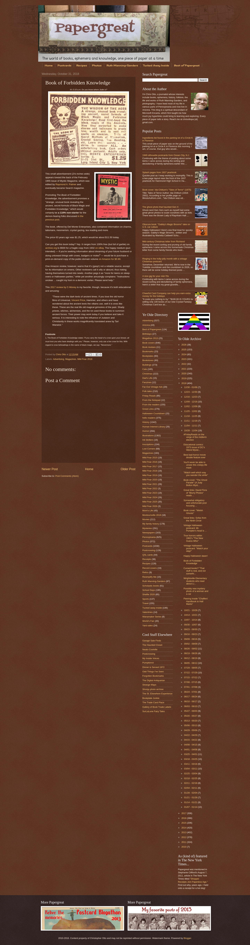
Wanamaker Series (151, 616)
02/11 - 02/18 (191, 783)
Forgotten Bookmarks (153, 676)
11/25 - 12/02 (191, 411)
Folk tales (147, 391)
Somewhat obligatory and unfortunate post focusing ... (195, 503)
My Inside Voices (150, 658)
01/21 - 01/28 (191, 797)
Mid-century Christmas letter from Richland (163, 241)
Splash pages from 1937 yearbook (159, 172)
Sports (145, 599)
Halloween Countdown (153, 413)
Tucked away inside (152, 607)
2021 (184, 369)
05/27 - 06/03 (191, 711)
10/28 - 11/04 (191, 430)
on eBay (99, 248)
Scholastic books (150, 585)
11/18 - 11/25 (191, 416)
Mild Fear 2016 (149, 462)
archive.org (51, 248)
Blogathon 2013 (150, 338)
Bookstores (147, 360)
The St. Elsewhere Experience (157, 693)
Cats (144, 369)
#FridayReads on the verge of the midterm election (195, 437)
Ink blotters (147, 440)
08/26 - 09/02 (191, 648)
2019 (184, 378)
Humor (145, 431)
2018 (184, 383)
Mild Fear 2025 (149, 501)
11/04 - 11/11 (191, 425)
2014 (184, 827)
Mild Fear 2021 (149, 484)
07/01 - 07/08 (191, 687)
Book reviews (149, 347)
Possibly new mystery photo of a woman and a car (196, 591)
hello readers (148, 417)
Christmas (147, 373)
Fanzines (146, 382)
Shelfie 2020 (148, 594)
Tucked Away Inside (156, 65)
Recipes (81, 65)
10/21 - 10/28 (191, 610)
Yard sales (147, 625)
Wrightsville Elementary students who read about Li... (195, 581)
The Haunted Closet (152, 645)
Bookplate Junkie (150, 698)
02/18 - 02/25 (191, 778)
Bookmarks (147, 351)
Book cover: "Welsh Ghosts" (193, 511)
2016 (184, 818)
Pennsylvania (149, 537)
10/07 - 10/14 (191, 619)
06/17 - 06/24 (191, 696)
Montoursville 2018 (151, 515)
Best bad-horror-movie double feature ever (195, 456)
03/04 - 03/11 (191, 768)
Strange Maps (149, 684)
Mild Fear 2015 (149, 457)
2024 (184, 354)
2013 (184, 832)
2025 (184, 349)
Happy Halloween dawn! (196, 556)
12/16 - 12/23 (191, 396)
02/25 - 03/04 (191, 773)
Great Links (148, 409)
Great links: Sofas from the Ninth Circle (195, 519)
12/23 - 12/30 (191, 392)
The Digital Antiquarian (153, 680)
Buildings (146, 365)
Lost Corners (148, 448)
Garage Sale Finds (151, 640)
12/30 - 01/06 (191, 387)
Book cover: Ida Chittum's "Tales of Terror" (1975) (166, 189)
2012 (184, 837)
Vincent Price (78, 300)
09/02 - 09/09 (191, 643)
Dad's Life (147, 378)
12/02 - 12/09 (191, 406)
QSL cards (147, 555)
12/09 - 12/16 (191, 401)
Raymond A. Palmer (66, 184)
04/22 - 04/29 (191, 735)
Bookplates (147, 356)
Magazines (70, 359)
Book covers (148, 342)
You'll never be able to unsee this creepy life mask (195, 465)
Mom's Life (147, 510)
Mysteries (147, 528)
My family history (150, 523)
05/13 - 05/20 (191, 720)
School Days (148, 590)
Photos (97, 65)
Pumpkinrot (148, 662)
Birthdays (147, 334)
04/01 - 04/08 (191, 749)
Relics (145, 572)
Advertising (58, 359)
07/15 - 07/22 (191, 677)
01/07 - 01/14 (191, 807)
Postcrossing (148, 550)
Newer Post (50, 469)
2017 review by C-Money (63, 287)
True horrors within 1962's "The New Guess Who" (193, 538)
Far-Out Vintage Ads (152, 387)
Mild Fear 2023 (149, 493)
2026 (184, 344)
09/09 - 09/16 (191, 639)
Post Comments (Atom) (67, 476)
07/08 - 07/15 (191, 682)
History (145, 422)
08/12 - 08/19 (191, 658)
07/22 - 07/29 (191, 672)
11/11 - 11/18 (191, 420)
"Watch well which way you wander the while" (196, 473)
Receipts (146, 559)
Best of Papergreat (186, 65)
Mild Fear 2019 (149, 475)
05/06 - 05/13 (191, 725)
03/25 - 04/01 (191, 754)
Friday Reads (149, 395)
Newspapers (148, 532)
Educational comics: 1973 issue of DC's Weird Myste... (194, 447)
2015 (184, 823)
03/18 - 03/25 (191, 759)
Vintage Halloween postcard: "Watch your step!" (196, 548)
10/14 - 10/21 (191, 615)
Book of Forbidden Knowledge (193, 562)
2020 (184, 373)
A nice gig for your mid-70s (155, 276)
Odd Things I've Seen (153, 671)
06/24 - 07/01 (191, 692)
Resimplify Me (149, 577)
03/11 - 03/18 (191, 764)
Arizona (146, 325)
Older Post (128, 469)
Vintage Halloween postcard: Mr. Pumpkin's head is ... (195, 528)
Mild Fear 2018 (84, 359)
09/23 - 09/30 (191, 629)
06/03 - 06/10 (191, 706)
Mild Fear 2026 (149, 506)
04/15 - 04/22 (191, 739)
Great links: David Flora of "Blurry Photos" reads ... (195, 493)
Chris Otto (61, 354)
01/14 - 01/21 (191, 802)
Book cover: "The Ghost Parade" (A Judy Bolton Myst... (195, 483)
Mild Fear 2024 (149, 497)
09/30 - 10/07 (191, 624)
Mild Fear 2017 (149, 466)
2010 (184, 846)
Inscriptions (148, 444)
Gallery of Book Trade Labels (156, 707)
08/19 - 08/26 (191, 653)
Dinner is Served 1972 (153, 667)
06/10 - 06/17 (191, 701)
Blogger (187, 938)
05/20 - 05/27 (191, 716)
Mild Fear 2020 (149, 479)
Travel (145, 603)
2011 (184, 842)
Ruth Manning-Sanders (122, 65)
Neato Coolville (149, 649)
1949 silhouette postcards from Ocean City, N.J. (166, 155)
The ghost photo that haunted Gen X (160, 207)
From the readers (151, 404)
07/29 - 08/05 (191, 667)
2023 (184, 359)
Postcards (64, 65)
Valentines (147, 612)
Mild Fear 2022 (149, 488)
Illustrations (148, 435)
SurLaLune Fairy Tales (153, 711)
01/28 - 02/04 (191, 792)
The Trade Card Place (153, 702)
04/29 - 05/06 (191, 730)
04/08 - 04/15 (191, 744)
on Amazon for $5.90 (109, 259)
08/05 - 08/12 (191, 663)
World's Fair (148, 621)
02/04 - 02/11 (191, 788)
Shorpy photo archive (153, 689)
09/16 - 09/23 (191, 634)
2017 (184, 813)
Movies (145, 519)
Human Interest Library (153, 426)
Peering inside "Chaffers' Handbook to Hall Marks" (196, 601)
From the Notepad (151, 400)
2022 (184, 364)
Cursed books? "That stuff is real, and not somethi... (195, 571)
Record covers (149, 568)
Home (49, 65)
